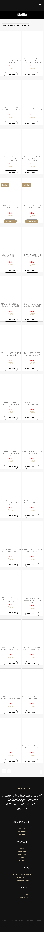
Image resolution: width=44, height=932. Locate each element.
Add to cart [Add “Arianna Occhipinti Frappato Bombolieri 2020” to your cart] (11, 761)
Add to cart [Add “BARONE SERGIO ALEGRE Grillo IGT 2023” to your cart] (11, 123)
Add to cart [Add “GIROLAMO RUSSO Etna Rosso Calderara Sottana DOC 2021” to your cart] (11, 613)
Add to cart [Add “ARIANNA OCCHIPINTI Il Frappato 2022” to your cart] (11, 368)
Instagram (22, 897)
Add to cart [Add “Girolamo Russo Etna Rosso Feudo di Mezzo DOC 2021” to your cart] (11, 565)
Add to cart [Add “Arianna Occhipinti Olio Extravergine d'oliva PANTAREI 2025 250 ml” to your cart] (32, 74)
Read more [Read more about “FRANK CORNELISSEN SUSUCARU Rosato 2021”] (10, 221)
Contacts (22, 860)
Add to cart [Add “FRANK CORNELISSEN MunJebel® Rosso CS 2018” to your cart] (32, 516)
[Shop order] (15, 25)
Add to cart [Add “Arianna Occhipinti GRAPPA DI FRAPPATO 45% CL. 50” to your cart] (32, 467)
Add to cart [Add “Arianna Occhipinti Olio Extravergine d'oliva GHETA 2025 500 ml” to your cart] (32, 172)
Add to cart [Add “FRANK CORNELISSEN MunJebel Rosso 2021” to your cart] (32, 368)
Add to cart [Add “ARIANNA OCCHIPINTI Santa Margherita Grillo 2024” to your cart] (11, 516)
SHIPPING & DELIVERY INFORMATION (22, 874)
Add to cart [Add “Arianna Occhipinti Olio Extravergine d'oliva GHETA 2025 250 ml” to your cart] (11, 74)
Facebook (22, 894)
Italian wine (22, 831)
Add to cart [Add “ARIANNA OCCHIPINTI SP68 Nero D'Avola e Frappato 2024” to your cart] (11, 270)
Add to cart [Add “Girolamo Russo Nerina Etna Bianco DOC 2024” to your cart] (32, 319)
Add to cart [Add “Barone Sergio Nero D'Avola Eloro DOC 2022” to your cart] (32, 123)
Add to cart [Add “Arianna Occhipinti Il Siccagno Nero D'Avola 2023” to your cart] (11, 467)
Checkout (22, 857)
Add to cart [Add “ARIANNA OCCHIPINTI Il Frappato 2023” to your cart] (32, 417)
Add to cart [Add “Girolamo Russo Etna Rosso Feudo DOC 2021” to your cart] (32, 565)
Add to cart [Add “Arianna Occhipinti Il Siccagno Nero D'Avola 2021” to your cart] (11, 417)
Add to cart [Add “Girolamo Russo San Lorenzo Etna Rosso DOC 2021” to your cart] (32, 614)
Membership (22, 851)
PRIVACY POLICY (22, 877)
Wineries (22, 834)
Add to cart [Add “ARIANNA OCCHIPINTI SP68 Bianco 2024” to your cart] (32, 270)
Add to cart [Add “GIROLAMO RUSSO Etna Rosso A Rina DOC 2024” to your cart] (11, 319)
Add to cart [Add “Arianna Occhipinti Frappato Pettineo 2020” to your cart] (32, 712)
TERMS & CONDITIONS (22, 880)
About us (22, 828)
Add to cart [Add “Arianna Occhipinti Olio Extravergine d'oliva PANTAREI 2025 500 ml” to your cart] (11, 172)
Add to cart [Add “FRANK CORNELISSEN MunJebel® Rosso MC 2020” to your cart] (11, 663)
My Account (22, 854)
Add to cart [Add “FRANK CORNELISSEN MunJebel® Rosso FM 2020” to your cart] (11, 712)
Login (22, 848)
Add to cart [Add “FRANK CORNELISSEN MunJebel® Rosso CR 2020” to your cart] (32, 663)
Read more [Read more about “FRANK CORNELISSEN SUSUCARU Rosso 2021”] (31, 221)
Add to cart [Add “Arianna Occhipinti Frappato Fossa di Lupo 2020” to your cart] (32, 761)
